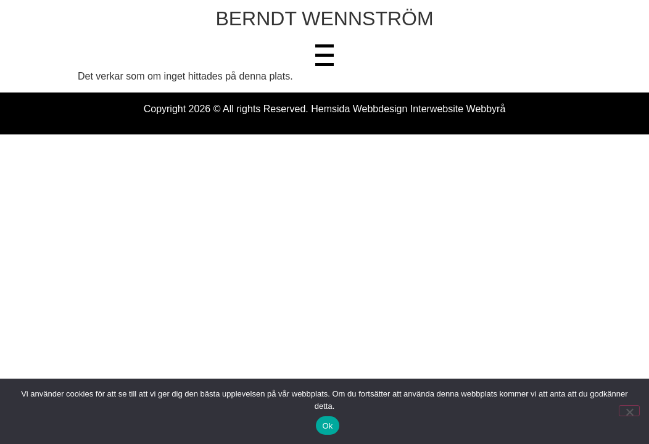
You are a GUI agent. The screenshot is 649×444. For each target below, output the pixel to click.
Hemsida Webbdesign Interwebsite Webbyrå (408, 109)
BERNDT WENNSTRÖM (324, 18)
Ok (327, 425)
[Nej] (629, 410)
